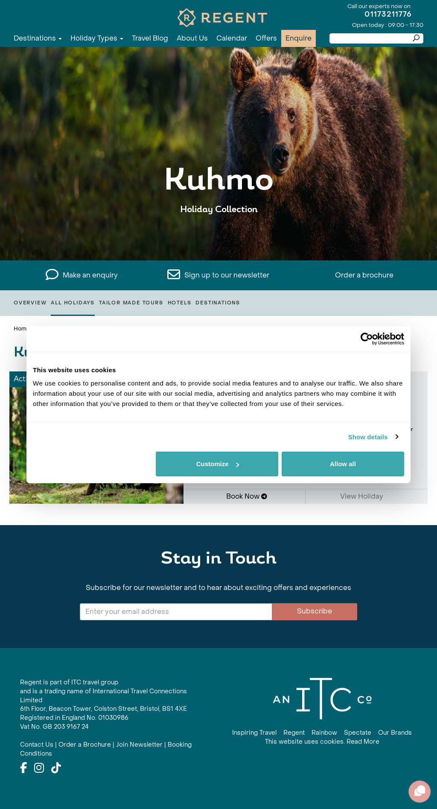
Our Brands (395, 733)
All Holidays (73, 303)
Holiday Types (96, 38)
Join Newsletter (139, 745)
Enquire (299, 38)
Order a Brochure (84, 745)
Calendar (231, 38)
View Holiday (364, 496)
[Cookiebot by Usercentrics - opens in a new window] (366, 338)
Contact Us (36, 745)
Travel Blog (150, 38)
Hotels (180, 303)
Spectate (357, 733)
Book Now (246, 496)
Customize (217, 463)
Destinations (38, 38)
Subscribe (314, 611)
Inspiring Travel (254, 733)
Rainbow (324, 733)
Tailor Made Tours (131, 303)
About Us (192, 38)
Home (22, 328)
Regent (294, 733)
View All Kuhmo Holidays (219, 236)
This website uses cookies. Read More (322, 742)
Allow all (343, 463)
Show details (368, 436)
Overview (30, 303)
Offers (266, 38)
